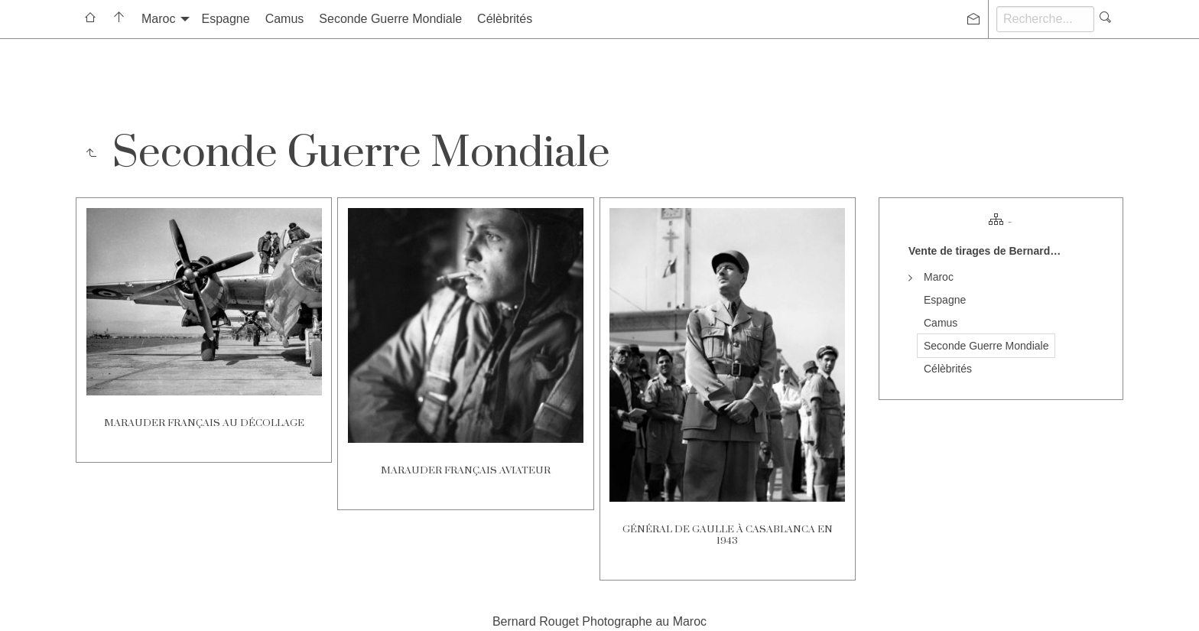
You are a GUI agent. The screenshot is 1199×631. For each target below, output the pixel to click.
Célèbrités (504, 18)
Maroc (158, 18)
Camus (284, 18)
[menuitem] (90, 19)
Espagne (225, 18)
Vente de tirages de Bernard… (984, 251)
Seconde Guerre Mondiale (390, 18)
